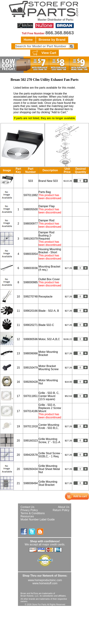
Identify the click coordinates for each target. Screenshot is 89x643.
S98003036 (30, 268)
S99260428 (30, 381)
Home (28, 39)
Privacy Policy (29, 510)
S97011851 (30, 396)
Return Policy (61, 510)
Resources (27, 516)
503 (30, 180)
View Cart (44, 53)
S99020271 (30, 324)
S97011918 (30, 426)
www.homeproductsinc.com (45, 580)
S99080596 (30, 339)
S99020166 (30, 310)
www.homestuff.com (44, 583)
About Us (63, 507)
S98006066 (30, 353)
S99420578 (30, 454)
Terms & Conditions (33, 513)
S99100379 (30, 238)
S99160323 (30, 440)
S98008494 (30, 483)
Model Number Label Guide (38, 519)
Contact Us (27, 507)
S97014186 (30, 411)
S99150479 (30, 367)
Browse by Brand (52, 39)
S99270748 (30, 296)
